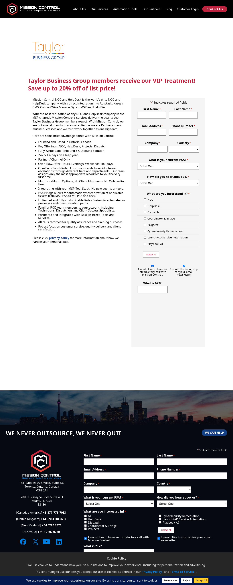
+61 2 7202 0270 (49, 532)
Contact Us (215, 9)
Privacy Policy (152, 572)
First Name (152, 109)
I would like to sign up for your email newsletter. (184, 272)
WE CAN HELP (214, 433)
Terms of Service (182, 572)
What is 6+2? (152, 283)
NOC (150, 199)
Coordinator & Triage (161, 218)
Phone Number (183, 125)
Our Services (99, 9)
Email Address (152, 125)
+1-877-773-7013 (54, 513)
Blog (169, 9)
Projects (152, 225)
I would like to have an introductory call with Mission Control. (152, 272)
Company (152, 142)
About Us (79, 9)
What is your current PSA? (168, 159)
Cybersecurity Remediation (165, 231)
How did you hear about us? (168, 176)
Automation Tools (125, 9)
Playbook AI (155, 243)
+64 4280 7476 (51, 525)
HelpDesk (153, 206)
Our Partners (152, 9)
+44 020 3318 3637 (53, 519)
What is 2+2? (93, 546)
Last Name (183, 109)
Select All (151, 254)
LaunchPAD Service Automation (167, 237)
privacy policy (59, 238)
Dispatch (153, 212)
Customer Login (188, 9)
